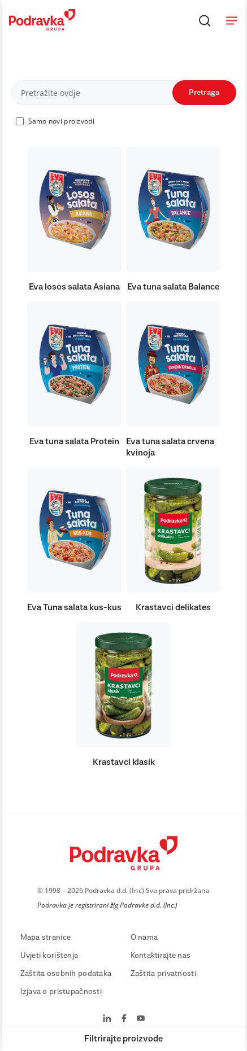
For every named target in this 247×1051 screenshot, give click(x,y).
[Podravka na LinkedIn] (107, 1019)
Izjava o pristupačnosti (61, 992)
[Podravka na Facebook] (124, 1019)
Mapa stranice (45, 937)
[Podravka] (42, 27)
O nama (144, 937)
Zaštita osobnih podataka (66, 974)
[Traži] (204, 20)
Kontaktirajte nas (161, 956)
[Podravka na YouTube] (141, 1019)
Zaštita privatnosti (163, 974)
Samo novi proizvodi (61, 121)
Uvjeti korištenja (49, 956)
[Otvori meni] (232, 20)
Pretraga (204, 93)
